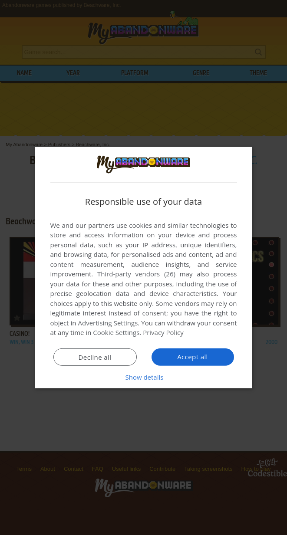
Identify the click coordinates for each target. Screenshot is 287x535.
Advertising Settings (108, 322)
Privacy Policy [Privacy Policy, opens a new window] (163, 332)
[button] (144, 377)
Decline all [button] (95, 357)
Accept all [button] (192, 356)
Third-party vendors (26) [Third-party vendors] (136, 273)
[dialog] (143, 267)
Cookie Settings (116, 332)
